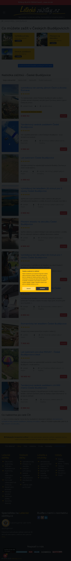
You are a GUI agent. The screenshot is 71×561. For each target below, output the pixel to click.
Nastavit (29, 288)
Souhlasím (42, 288)
